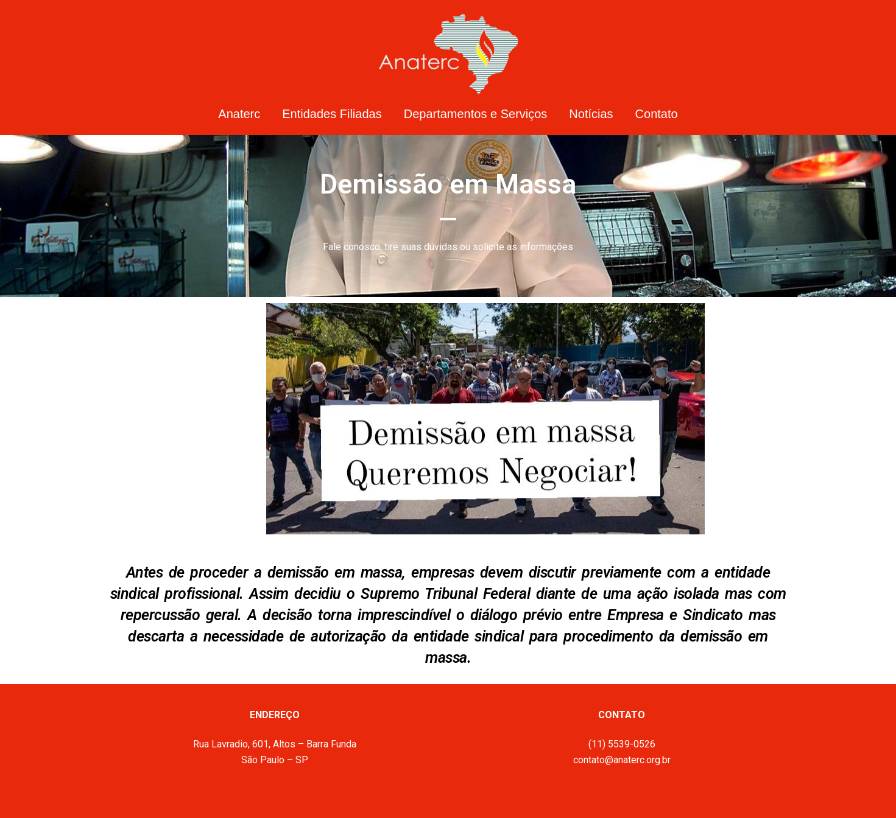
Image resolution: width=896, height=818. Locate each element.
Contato (656, 114)
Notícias (591, 114)
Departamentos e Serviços (476, 114)
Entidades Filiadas (331, 114)
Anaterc (239, 114)
